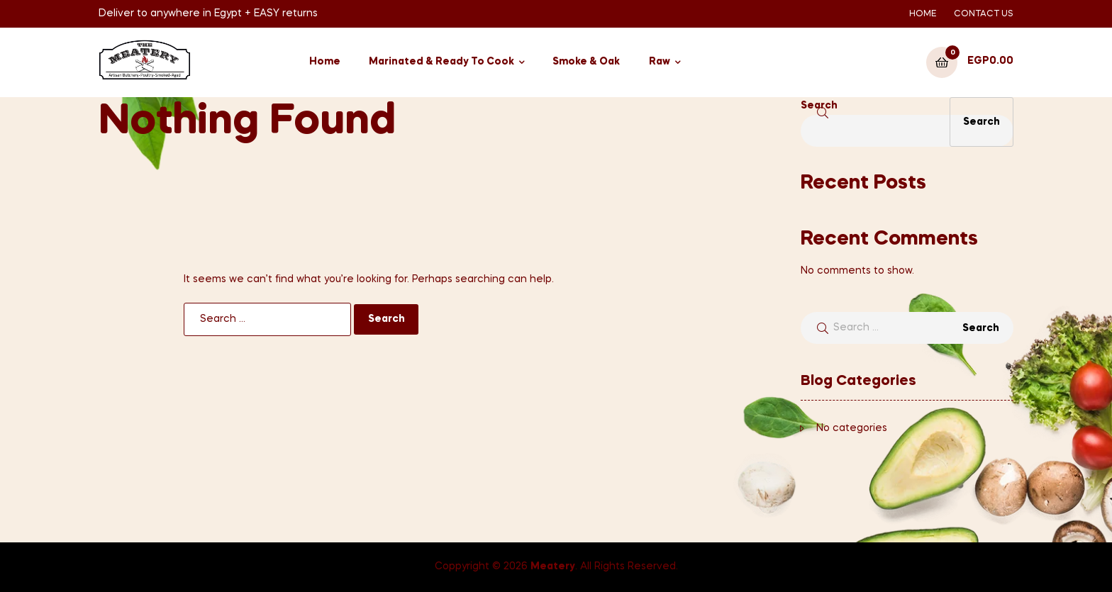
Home (324, 62)
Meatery (552, 566)
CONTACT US (983, 14)
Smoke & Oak (586, 62)
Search (819, 106)
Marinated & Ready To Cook (441, 62)
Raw (659, 62)
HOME (922, 14)
